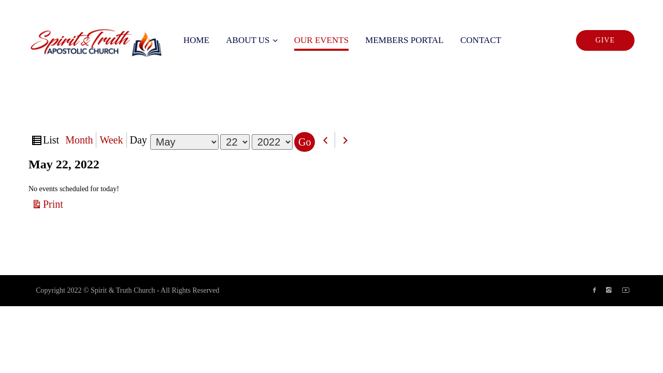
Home (196, 40)
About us (247, 40)
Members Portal (404, 40)
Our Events (321, 40)
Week (111, 140)
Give (605, 40)
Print (54, 203)
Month (79, 140)
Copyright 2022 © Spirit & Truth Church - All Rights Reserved (127, 290)
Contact (480, 40)
